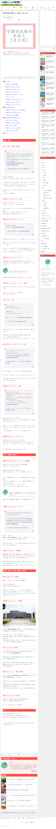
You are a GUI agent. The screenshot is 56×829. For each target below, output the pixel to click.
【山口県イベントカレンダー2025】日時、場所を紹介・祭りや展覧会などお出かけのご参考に (50, 84)
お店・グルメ (27, 8)
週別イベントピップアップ (47, 218)
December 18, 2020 (10, 410)
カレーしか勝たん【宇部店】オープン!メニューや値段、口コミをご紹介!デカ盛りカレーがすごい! (21, 807)
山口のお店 (44, 210)
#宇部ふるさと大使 (13, 355)
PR (42, 160)
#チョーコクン (27, 355)
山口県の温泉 (44, 225)
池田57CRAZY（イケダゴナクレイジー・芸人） (14, 99)
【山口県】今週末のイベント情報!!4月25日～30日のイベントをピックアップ (50, 56)
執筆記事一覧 (34, 771)
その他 (43, 162)
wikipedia (12, 193)
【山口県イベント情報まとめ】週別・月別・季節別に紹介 (50, 72)
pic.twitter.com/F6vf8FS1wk (11, 404)
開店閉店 (21, 8)
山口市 (45, 172)
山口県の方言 (44, 223)
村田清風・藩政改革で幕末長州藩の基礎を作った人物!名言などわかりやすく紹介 (10, 812)
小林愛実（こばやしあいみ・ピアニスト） (13, 112)
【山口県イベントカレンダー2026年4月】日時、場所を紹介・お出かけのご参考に (50, 93)
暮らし (53, 8)
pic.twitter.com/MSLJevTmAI (18, 227)
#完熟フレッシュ (20, 355)
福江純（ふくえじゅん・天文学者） (12, 130)
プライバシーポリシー (25, 822)
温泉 (49, 8)
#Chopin (10, 520)
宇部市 (4, 17)
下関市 (45, 203)
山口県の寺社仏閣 (45, 220)
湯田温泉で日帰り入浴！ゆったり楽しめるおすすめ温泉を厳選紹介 (50, 67)
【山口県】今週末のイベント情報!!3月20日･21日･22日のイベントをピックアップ (48, 139)
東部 (43, 187)
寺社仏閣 (33, 8)
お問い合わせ (32, 822)
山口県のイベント (45, 213)
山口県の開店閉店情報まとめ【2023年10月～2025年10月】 (50, 88)
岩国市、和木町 (46, 195)
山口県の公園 (45, 246)
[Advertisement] (19, 65)
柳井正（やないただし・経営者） (12, 120)
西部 (43, 200)
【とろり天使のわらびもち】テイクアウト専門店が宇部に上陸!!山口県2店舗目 (19, 800)
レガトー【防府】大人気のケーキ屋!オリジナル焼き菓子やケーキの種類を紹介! (50, 99)
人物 (45, 8)
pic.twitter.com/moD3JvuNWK (25, 317)
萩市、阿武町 (46, 182)
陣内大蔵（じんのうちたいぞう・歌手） (13, 86)
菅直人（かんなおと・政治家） (11, 125)
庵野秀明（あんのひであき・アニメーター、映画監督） (16, 109)
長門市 (45, 185)
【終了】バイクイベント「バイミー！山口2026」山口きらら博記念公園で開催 (48, 144)
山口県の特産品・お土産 (46, 228)
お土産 (41, 8)
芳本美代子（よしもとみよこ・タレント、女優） (14, 94)
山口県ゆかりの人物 (9, 17)
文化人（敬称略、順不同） (10, 107)
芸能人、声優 (7, 81)
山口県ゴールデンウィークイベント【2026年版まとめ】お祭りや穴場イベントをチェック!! (50, 78)
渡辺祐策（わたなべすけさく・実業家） (13, 122)
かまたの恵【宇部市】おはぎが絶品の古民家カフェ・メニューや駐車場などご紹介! (19, 784)
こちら (48, 284)
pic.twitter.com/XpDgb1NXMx (12, 164)
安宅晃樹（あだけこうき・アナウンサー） (13, 104)
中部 (43, 170)
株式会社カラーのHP (14, 499)
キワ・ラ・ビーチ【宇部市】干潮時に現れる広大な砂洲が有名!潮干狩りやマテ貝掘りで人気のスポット (21, 796)
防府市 (45, 175)
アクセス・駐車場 (46, 238)
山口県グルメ (44, 233)
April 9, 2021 (26, 168)
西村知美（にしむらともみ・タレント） (13, 91)
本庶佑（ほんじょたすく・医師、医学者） (13, 127)
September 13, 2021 (25, 231)
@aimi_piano (28, 518)
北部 (43, 177)
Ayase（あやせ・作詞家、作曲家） (12, 84)
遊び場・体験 (44, 243)
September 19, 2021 (21, 321)
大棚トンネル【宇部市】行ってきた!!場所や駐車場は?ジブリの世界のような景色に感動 (20, 779)
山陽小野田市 (46, 208)
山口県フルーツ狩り (46, 248)
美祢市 (45, 180)
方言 (37, 8)
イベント (9, 8)
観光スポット (15, 8)
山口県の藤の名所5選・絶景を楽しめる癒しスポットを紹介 (50, 62)
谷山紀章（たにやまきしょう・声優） (12, 102)
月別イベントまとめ (46, 215)
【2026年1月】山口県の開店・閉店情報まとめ (50, 104)
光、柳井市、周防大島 (48, 190)
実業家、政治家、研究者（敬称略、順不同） (13, 117)
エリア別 (2, 8)
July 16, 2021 (25, 527)
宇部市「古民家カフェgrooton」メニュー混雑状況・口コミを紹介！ (29, 812)
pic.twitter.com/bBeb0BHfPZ (12, 523)
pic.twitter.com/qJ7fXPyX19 (11, 357)
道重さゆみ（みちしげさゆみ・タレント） (13, 89)
